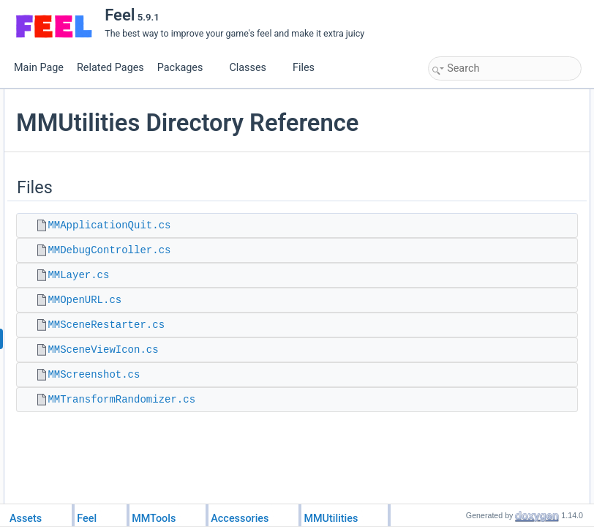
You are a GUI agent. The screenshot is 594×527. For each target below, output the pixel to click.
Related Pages (110, 67)
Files (309, 67)
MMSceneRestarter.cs (280, 380)
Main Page (39, 67)
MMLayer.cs (252, 331)
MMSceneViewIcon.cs (277, 405)
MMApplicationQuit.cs (283, 281)
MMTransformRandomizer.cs (295, 455)
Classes (253, 67)
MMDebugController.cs (283, 306)
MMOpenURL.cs (259, 356)
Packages (185, 67)
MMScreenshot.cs (268, 430)
